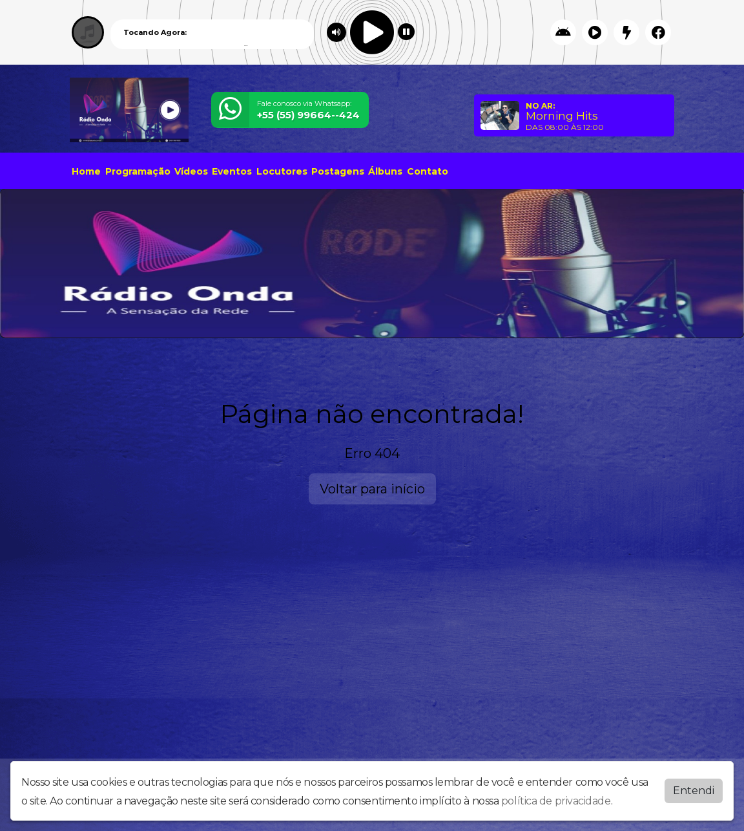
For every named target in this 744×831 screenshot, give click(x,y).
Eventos (232, 171)
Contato (427, 171)
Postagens (337, 171)
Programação (137, 171)
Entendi (693, 790)
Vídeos (191, 171)
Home (86, 171)
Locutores (281, 171)
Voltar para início (372, 489)
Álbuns (385, 171)
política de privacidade (556, 801)
